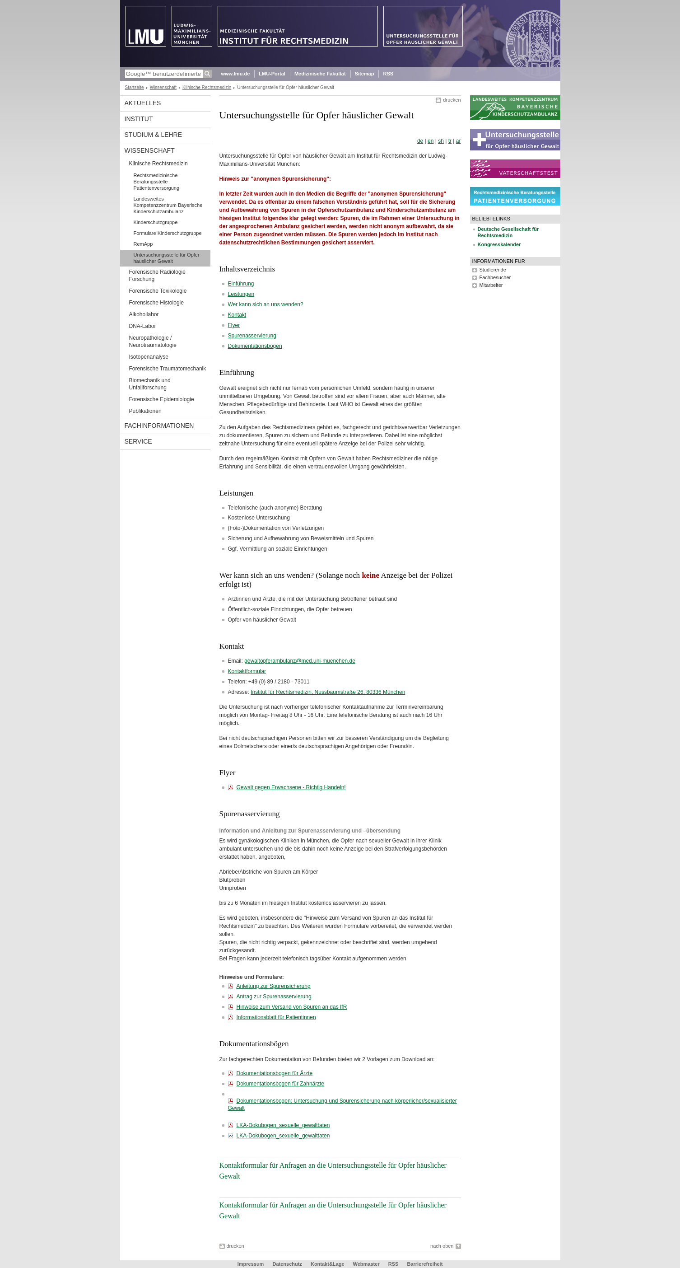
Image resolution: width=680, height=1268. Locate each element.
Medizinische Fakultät (320, 73)
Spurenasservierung (252, 335)
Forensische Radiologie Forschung (157, 275)
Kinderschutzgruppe (156, 222)
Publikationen (145, 411)
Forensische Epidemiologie (161, 399)
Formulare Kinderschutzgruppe (168, 233)
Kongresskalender (499, 244)
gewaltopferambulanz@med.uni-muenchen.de (299, 661)
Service (138, 441)
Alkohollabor (144, 314)
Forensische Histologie (156, 302)
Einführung (241, 284)
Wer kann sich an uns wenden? (265, 304)
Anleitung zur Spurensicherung (274, 986)
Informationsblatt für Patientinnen (276, 1017)
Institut (139, 118)
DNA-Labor (142, 326)
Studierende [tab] (493, 269)
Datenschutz (287, 1264)
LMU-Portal (272, 73)
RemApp (143, 244)
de (420, 141)
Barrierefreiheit (424, 1264)
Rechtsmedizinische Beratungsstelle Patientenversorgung (157, 182)
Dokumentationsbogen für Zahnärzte (281, 1084)
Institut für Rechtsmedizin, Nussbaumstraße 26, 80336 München (328, 692)
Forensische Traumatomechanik (167, 368)
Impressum (251, 1264)
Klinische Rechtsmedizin (206, 87)
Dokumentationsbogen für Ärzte (275, 1073)
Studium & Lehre (153, 134)
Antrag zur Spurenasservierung (274, 996)
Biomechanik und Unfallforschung (150, 384)
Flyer (234, 325)
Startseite (134, 87)
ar (458, 141)
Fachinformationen (159, 425)
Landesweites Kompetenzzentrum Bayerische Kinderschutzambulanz (168, 205)
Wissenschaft (163, 87)
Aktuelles (143, 103)
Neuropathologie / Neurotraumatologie (153, 341)
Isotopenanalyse (148, 357)
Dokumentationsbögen (255, 346)
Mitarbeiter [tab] (491, 285)
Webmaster (366, 1264)
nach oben (441, 1246)
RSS (388, 73)
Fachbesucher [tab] (495, 277)
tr (450, 141)
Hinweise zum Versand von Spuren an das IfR (292, 1007)
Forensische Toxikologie (158, 291)
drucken (452, 100)
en (430, 141)
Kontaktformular (247, 671)
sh (441, 141)
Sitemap (364, 73)
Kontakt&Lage (328, 1264)
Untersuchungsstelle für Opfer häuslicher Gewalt (167, 258)
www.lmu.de (235, 73)
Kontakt (237, 315)
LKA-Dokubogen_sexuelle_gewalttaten (283, 1125)
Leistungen (241, 294)
